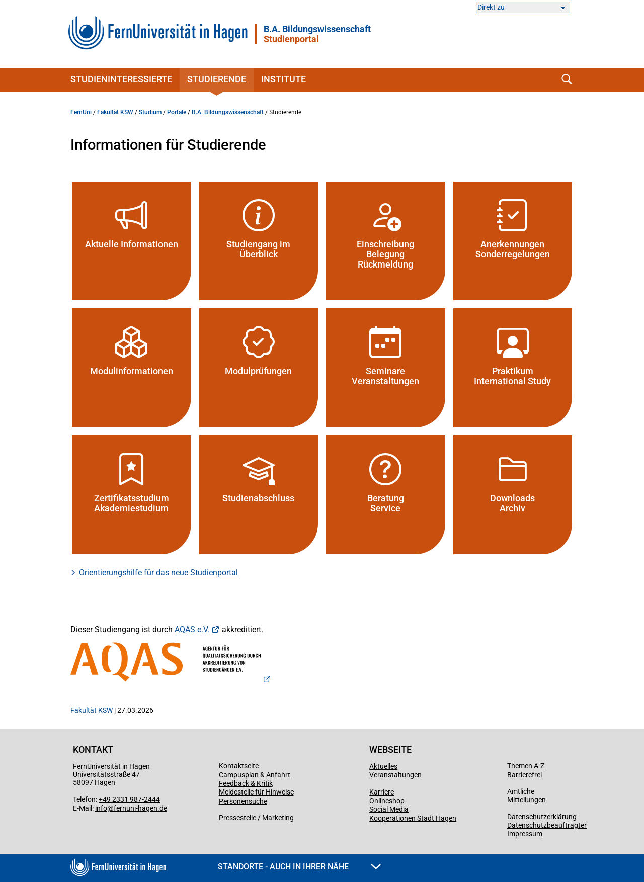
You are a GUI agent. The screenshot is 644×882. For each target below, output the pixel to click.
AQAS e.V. (192, 629)
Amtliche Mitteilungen (526, 795)
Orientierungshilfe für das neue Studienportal (158, 572)
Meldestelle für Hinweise (256, 792)
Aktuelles (383, 766)
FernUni (81, 112)
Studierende (216, 79)
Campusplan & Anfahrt (254, 775)
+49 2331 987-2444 (129, 799)
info (101, 808)
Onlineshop (387, 801)
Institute (283, 79)
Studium (150, 112)
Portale (176, 112)
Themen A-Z (525, 766)
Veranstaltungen (395, 775)
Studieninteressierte (121, 79)
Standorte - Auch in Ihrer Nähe (299, 866)
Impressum (524, 834)
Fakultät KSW (115, 112)
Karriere (381, 792)
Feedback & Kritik (246, 783)
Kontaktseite (239, 766)
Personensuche (243, 801)
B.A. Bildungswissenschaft (317, 34)
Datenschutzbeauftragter (547, 825)
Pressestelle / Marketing (256, 818)
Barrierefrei (524, 775)
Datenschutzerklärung (542, 817)
